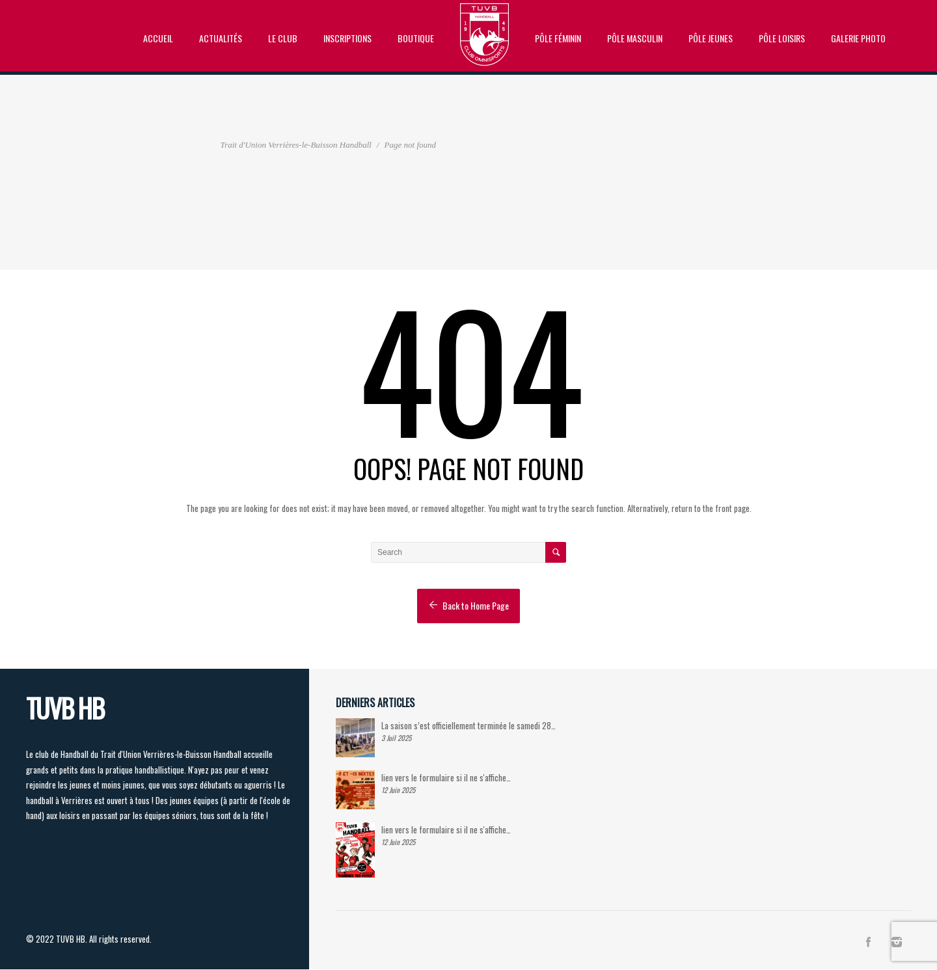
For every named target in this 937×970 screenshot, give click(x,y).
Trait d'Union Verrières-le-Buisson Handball (296, 145)
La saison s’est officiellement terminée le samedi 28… (468, 725)
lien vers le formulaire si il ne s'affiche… (446, 777)
